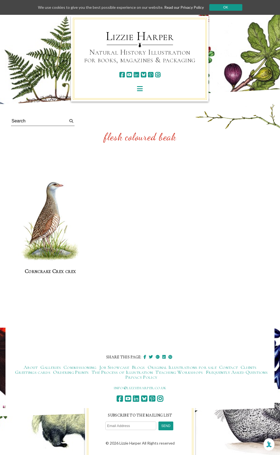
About (31, 367)
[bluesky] (143, 74)
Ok (225, 7)
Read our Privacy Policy (184, 7)
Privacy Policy (141, 377)
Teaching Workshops (179, 372)
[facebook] (122, 74)
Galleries (50, 367)
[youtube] (129, 74)
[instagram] (157, 74)
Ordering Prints (71, 372)
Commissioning (80, 367)
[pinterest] (150, 74)
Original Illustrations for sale (182, 367)
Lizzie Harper (140, 36)
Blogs (138, 367)
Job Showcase (114, 367)
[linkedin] (136, 74)
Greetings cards (32, 372)
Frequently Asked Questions (237, 372)
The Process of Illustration (122, 372)
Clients (249, 367)
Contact (228, 367)
